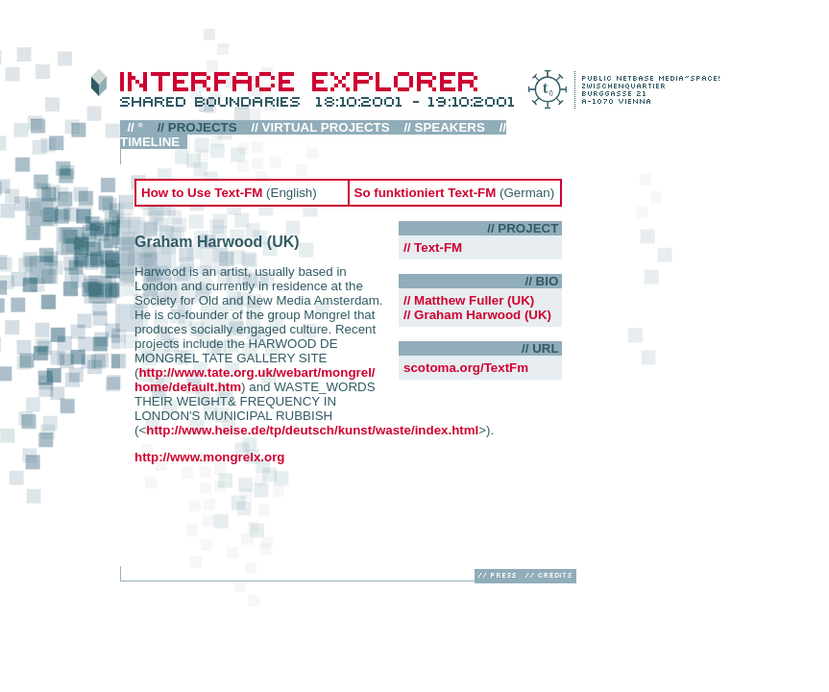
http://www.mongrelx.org (209, 457)
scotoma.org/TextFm (465, 367)
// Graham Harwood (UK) (477, 315)
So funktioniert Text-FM (425, 192)
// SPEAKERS (444, 127)
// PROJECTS (197, 127)
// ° (135, 127)
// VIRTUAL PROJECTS (320, 127)
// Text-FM (432, 247)
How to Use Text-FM (203, 192)
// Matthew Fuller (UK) (468, 300)
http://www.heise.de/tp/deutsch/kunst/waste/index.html (312, 430)
